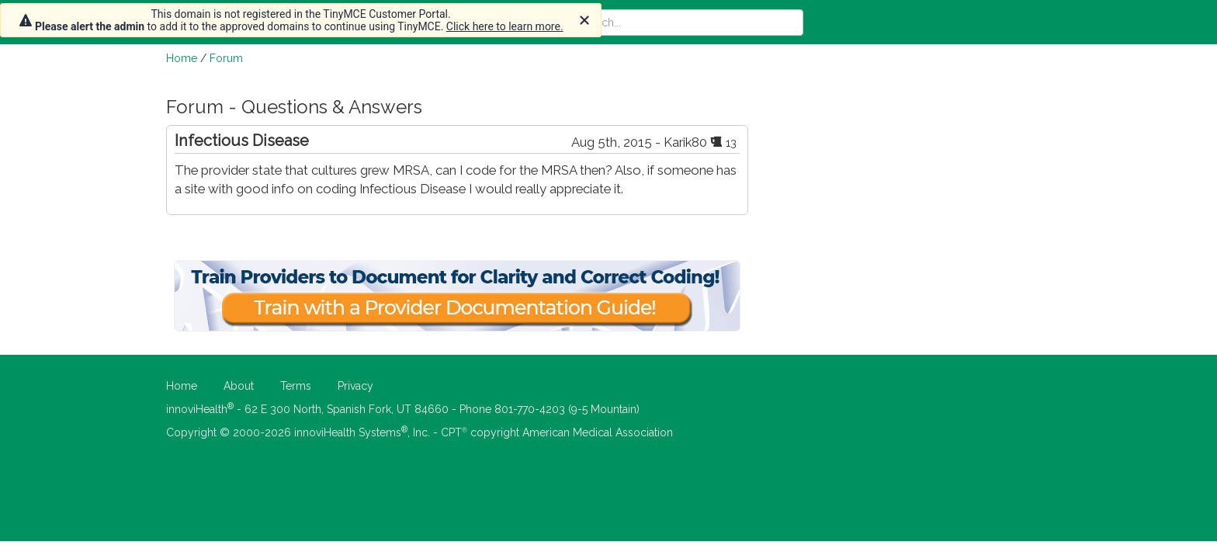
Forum (226, 58)
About (239, 386)
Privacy (355, 386)
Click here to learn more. (504, 26)
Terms (295, 386)
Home (181, 58)
